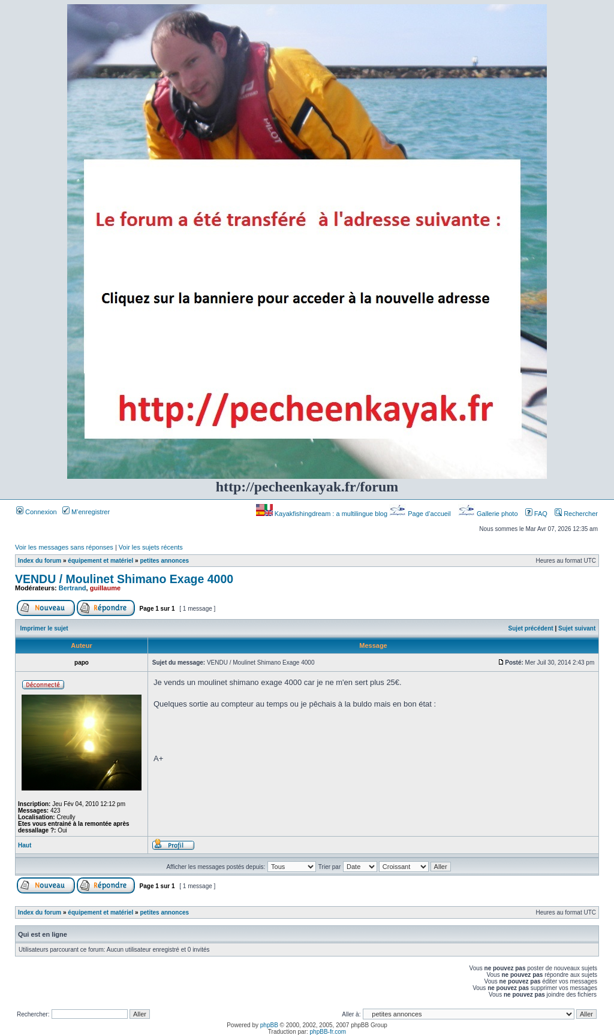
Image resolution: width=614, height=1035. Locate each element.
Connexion (36, 511)
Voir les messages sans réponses (64, 547)
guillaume (105, 588)
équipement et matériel (100, 560)
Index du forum (39, 560)
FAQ (536, 513)
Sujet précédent (530, 628)
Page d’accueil (421, 513)
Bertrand (72, 588)
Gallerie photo (489, 513)
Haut (24, 845)
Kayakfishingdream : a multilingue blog (322, 513)
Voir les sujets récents (151, 547)
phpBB (269, 1025)
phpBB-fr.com (328, 1031)
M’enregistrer (86, 511)
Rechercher (576, 513)
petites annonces (164, 560)
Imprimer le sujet (44, 628)
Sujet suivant (576, 628)
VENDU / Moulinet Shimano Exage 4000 (124, 579)
